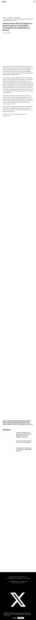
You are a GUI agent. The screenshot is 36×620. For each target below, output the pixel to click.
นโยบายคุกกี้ (8, 615)
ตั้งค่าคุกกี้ (14, 617)
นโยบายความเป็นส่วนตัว (27, 614)
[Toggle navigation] (34, 1)
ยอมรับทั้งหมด (20, 617)
